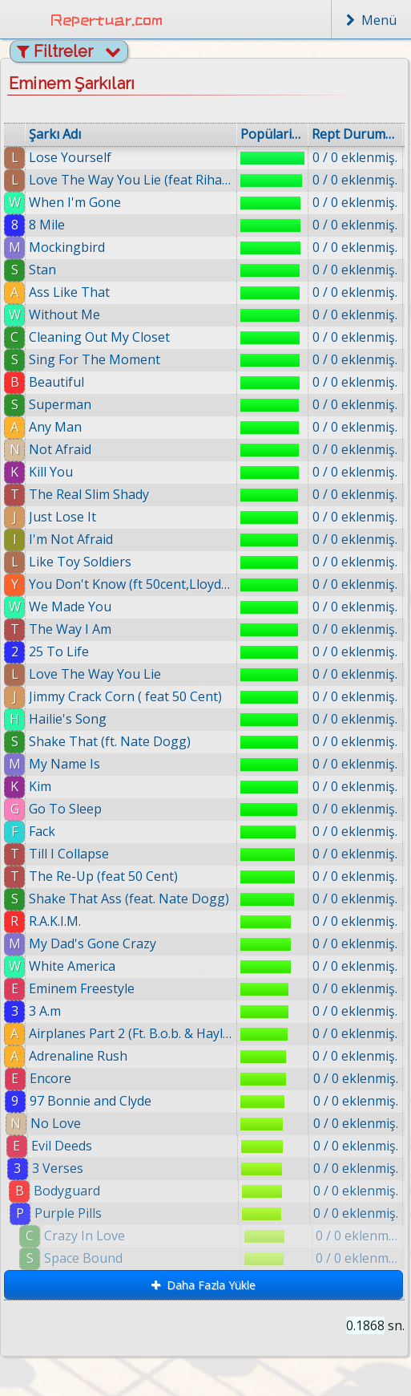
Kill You (51, 472)
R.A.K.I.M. (60, 921)
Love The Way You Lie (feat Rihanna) (131, 180)
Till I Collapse (72, 853)
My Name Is (64, 764)
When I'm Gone (75, 202)
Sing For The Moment (94, 359)
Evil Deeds (78, 1146)
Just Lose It (62, 517)
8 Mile (47, 224)
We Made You (70, 606)
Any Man (55, 427)
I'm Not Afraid (71, 539)
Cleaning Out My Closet (99, 337)
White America (79, 966)
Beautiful (56, 382)
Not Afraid (60, 449)
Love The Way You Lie (95, 674)
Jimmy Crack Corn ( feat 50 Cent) (125, 696)
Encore (65, 1078)
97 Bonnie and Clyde (106, 1101)
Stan (42, 269)
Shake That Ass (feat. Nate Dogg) (132, 898)
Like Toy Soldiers (80, 561)
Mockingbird (67, 247)
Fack (43, 831)
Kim (40, 786)
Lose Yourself (70, 157)
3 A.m (54, 1011)
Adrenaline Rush (90, 1056)
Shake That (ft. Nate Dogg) (110, 741)
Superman (60, 404)
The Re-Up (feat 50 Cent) (106, 876)
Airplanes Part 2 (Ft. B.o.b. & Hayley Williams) (138, 1033)
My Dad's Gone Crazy (98, 943)
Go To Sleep (66, 809)
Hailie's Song (68, 719)
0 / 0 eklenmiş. (354, 157)
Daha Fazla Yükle (203, 1285)
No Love (71, 1123)
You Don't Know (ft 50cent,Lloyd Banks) (131, 584)
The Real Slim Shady (89, 494)
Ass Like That (69, 292)
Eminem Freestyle (90, 988)
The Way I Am (70, 629)
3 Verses (75, 1168)
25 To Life (59, 651)
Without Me (64, 314)
